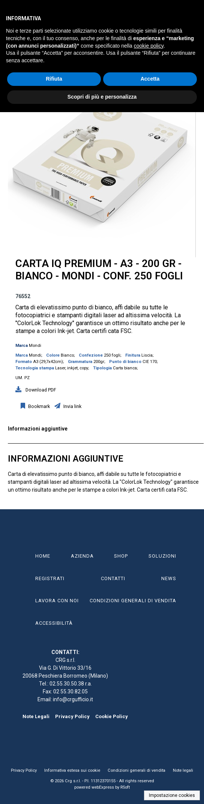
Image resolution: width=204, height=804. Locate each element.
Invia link (71, 406)
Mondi (35, 345)
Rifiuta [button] (54, 79)
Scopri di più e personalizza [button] (102, 97)
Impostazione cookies (172, 795)
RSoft (125, 787)
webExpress (103, 787)
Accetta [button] (150, 79)
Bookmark (38, 406)
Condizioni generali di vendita (136, 770)
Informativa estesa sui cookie (72, 770)
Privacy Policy (72, 716)
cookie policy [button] (149, 46)
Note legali (183, 770)
